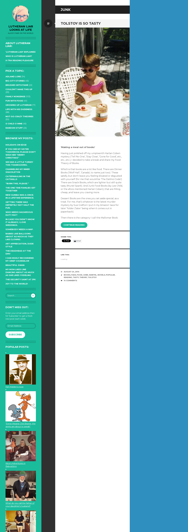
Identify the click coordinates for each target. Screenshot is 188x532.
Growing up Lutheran (18, 105)
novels (101, 275)
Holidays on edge (16, 145)
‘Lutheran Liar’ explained (21, 52)
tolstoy (92, 277)
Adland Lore (13, 76)
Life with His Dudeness (19, 109)
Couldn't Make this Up (19, 89)
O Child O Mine (14, 123)
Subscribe (15, 334)
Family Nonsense (15, 96)
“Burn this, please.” (17, 183)
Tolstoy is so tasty (81, 23)
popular (110, 275)
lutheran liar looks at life (20, 28)
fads (73, 275)
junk (85, 275)
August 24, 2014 (71, 272)
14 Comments (70, 280)
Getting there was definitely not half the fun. (20, 205)
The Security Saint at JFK (21, 279)
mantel (93, 275)
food (79, 275)
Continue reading (74, 225)
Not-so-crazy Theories (19, 116)
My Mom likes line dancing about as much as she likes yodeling (20, 272)
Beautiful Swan (15, 265)
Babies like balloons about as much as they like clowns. (19, 236)
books (67, 275)
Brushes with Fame (17, 85)
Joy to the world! (17, 284)
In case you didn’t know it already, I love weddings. (20, 222)
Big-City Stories (15, 81)
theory (83, 277)
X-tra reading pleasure (19, 60)
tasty (76, 277)
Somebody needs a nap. (19, 229)
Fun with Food (14, 101)
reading (68, 277)
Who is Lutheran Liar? (19, 56)
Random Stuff (14, 128)
